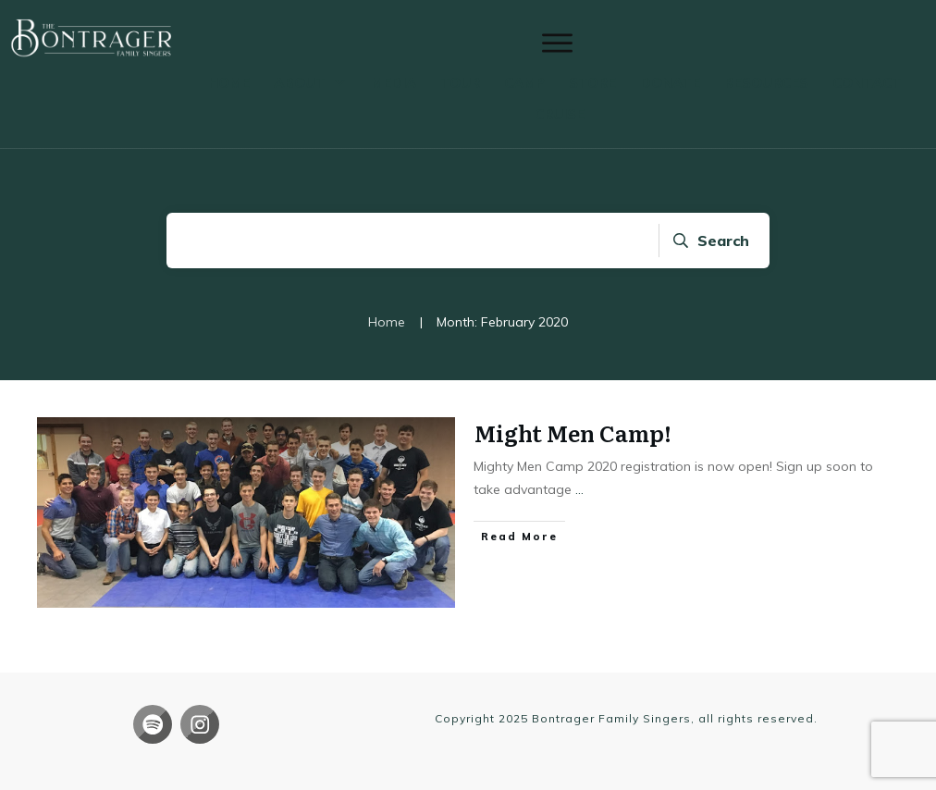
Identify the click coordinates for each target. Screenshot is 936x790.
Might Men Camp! (572, 432)
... (579, 489)
